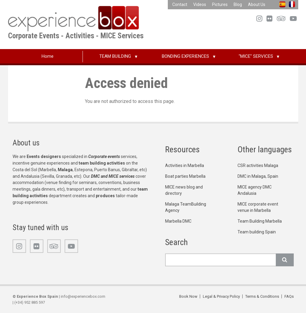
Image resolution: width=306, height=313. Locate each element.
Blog (238, 4)
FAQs (289, 296)
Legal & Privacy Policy (221, 296)
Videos (199, 4)
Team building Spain (257, 232)
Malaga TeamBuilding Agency (185, 207)
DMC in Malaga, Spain (258, 176)
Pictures (220, 4)
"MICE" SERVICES (256, 56)
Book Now (188, 296)
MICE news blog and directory (184, 190)
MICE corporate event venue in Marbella (258, 207)
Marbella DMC (178, 221)
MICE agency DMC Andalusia (255, 190)
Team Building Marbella (260, 221)
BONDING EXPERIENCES (185, 56)
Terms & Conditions (262, 296)
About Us (256, 4)
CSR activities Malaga (258, 165)
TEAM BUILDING (115, 56)
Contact (179, 4)
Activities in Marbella (184, 165)
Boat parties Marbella (185, 176)
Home (48, 56)
